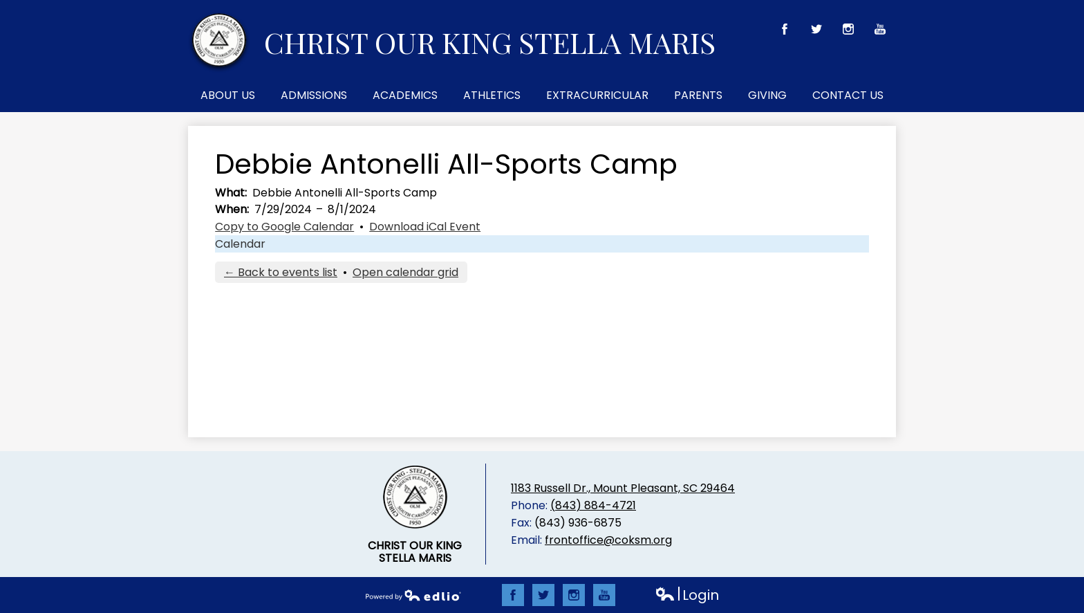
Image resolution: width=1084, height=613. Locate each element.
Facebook (785, 32)
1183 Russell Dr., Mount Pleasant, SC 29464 (623, 488)
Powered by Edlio (413, 595)
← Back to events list (280, 272)
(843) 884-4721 (593, 505)
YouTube (880, 32)
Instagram (848, 32)
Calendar (240, 244)
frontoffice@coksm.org (608, 540)
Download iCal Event (424, 227)
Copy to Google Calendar (284, 227)
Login (687, 595)
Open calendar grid (405, 272)
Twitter (816, 32)
